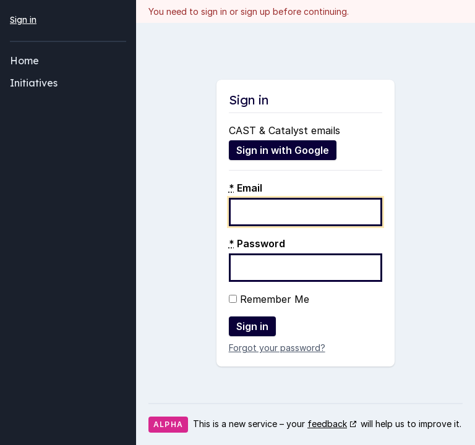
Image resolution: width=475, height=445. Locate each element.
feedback (327, 423)
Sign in (23, 19)
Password (257, 243)
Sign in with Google (282, 150)
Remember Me (269, 299)
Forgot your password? (277, 347)
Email (245, 188)
